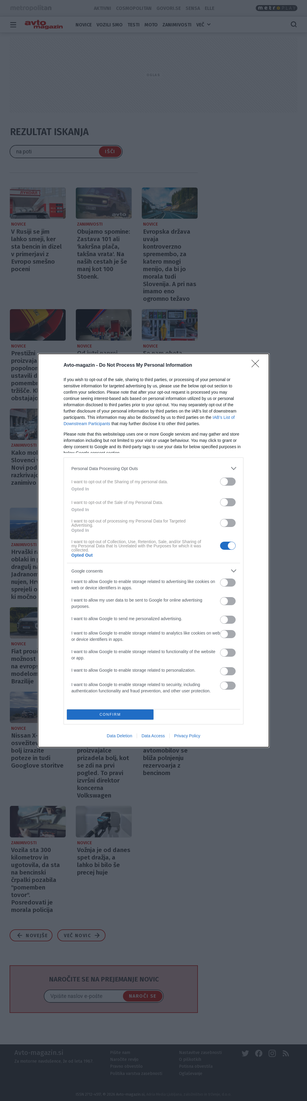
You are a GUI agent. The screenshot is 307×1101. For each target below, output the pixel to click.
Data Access (153, 735)
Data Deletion (119, 735)
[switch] (228, 482)
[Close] (257, 365)
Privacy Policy (187, 735)
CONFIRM (110, 714)
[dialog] (153, 550)
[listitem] (153, 468)
